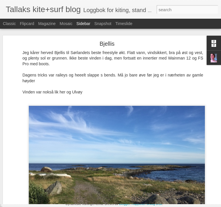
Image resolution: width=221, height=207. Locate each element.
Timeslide (123, 23)
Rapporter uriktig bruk (147, 204)
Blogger (124, 204)
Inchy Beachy (24, 177)
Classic (9, 23)
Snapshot (102, 23)
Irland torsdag (24, 190)
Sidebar (83, 23)
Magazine (47, 23)
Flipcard (27, 23)
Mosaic (66, 23)
